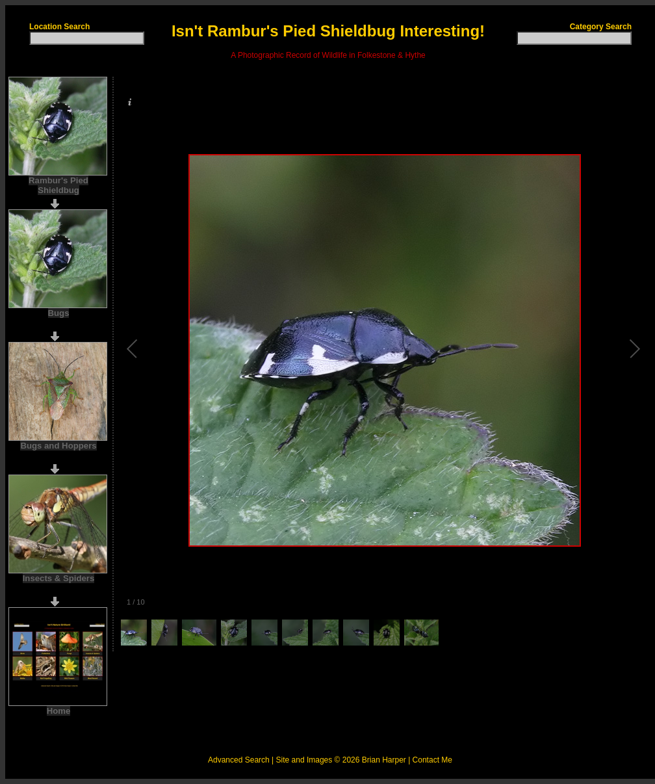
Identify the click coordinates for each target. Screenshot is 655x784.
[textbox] (86, 38)
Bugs (59, 313)
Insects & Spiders (59, 578)
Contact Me (432, 759)
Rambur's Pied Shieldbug (58, 185)
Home (59, 711)
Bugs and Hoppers (58, 446)
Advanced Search (239, 759)
